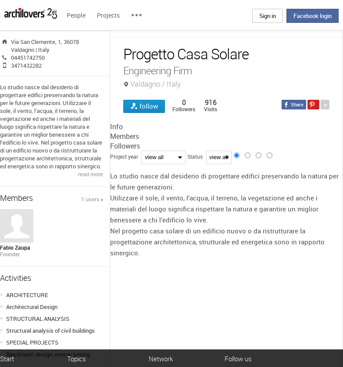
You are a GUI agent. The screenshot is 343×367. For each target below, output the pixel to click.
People (76, 15)
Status (195, 156)
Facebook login (312, 16)
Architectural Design (31, 307)
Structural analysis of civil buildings (50, 330)
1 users (90, 199)
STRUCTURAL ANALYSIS (37, 319)
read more (90, 174)
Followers (125, 146)
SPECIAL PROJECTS (32, 342)
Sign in (267, 16)
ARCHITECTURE (27, 295)
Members (124, 136)
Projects (108, 15)
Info (116, 126)
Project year (124, 156)
